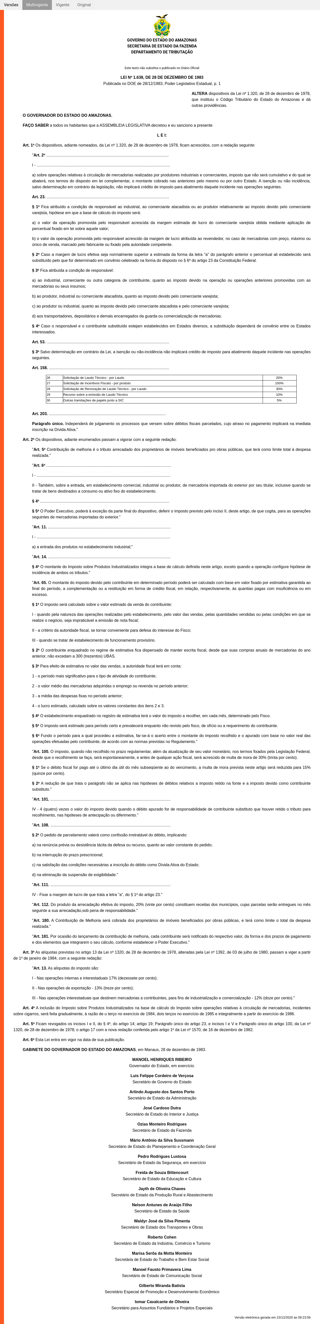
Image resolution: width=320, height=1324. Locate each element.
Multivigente (37, 4)
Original (84, 4)
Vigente (62, 4)
